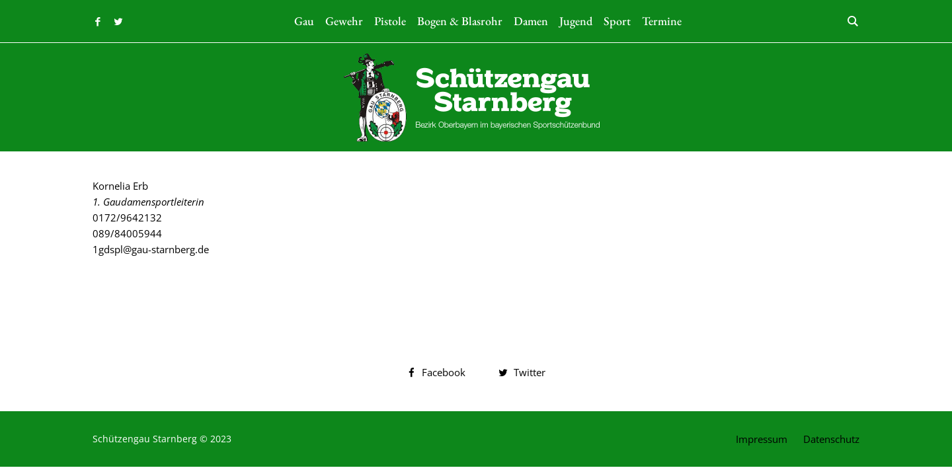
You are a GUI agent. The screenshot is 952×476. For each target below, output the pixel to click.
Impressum (761, 439)
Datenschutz (831, 439)
